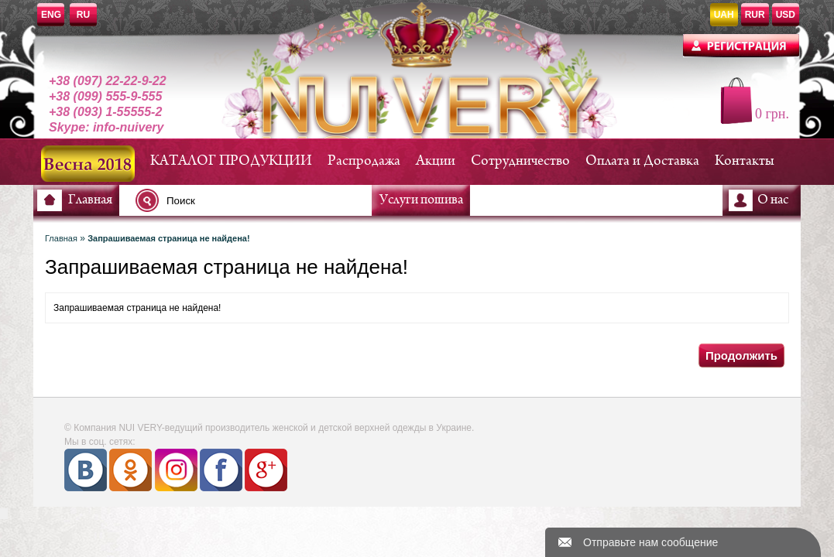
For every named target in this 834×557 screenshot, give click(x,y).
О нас (772, 200)
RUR (755, 14)
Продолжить (741, 355)
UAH (724, 14)
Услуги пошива (421, 200)
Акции (435, 161)
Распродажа (364, 161)
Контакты (744, 161)
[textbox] (258, 200)
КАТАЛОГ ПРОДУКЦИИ (231, 161)
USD (785, 14)
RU (83, 14)
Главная (90, 200)
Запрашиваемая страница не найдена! (168, 238)
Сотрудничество (520, 161)
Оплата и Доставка (642, 161)
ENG (51, 14)
